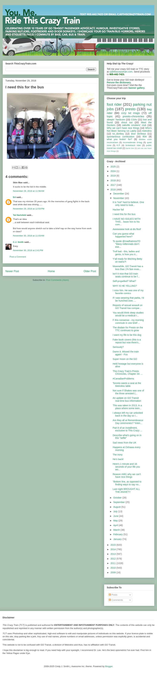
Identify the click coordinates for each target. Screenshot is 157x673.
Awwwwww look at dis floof (127, 229)
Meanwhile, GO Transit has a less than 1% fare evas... (128, 267)
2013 (113, 554)
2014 (113, 549)
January (117, 539)
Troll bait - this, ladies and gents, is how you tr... (126, 253)
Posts (113, 594)
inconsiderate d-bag (132, 142)
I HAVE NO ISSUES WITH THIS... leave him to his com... (126, 222)
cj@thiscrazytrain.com (121, 71)
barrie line (130, 148)
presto (130, 109)
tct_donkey (118, 133)
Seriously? (118, 347)
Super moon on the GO (125, 359)
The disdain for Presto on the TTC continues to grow (128, 329)
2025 (113, 166)
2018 (113, 180)
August (117, 507)
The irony (117, 454)
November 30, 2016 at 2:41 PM (28, 250)
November (119, 198)
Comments (116, 600)
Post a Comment (18, 256)
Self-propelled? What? (124, 281)
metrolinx (147, 131)
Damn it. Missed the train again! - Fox (126, 353)
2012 (113, 558)
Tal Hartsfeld (19, 215)
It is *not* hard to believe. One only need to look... (128, 203)
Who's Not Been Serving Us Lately (129, 129)
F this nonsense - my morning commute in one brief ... (128, 321)
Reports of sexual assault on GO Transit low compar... (128, 306)
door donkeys (138, 133)
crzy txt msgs (130, 113)
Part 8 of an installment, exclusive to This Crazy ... (127, 429)
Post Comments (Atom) (57, 280)
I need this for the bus (124, 214)
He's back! (118, 459)
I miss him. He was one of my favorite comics (128, 292)
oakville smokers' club (134, 125)
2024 (113, 171)
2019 (113, 175)
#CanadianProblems (123, 378)
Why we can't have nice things (123, 128)
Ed (14, 197)
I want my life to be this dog (127, 335)
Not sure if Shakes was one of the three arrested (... (128, 392)
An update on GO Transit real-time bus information (127, 399)
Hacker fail (118, 209)
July (115, 511)
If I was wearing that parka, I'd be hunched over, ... (128, 299)
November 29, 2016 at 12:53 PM (28, 208)
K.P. (118, 145)
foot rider (114, 104)
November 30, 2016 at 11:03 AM (28, 235)
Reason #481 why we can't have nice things (127, 475)
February (118, 534)
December (119, 193)
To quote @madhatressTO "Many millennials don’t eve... (126, 244)
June (116, 516)
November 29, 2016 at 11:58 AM (28, 191)
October (117, 497)
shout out (127, 122)
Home (51, 271)
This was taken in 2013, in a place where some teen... (127, 407)
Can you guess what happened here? (123, 235)
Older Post (90, 271)
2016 (113, 189)
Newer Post (12, 271)
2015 (113, 544)
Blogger (109, 666)
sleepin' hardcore (116, 119)
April (116, 525)
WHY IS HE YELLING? (125, 285)
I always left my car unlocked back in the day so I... (128, 414)
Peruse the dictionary (119, 82)
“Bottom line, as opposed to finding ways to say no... (127, 483)
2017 (113, 185)
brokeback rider (133, 145)
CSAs (134, 119)
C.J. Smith (18, 242)
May (115, 520)
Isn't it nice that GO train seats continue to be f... (126, 275)
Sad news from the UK (124, 442)
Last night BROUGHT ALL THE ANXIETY (126, 490)
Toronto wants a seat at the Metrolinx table (127, 384)
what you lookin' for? (119, 139)
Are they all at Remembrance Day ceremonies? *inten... (128, 421)
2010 (113, 567)
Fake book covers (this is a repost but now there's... (127, 341)
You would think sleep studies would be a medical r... (128, 314)
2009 (113, 572)
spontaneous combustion (120, 136)
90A (145, 136)
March (116, 529)
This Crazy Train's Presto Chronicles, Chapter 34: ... (128, 372)
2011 (113, 563)
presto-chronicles (133, 116)
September (119, 502)
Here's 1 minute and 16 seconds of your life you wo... (126, 467)
